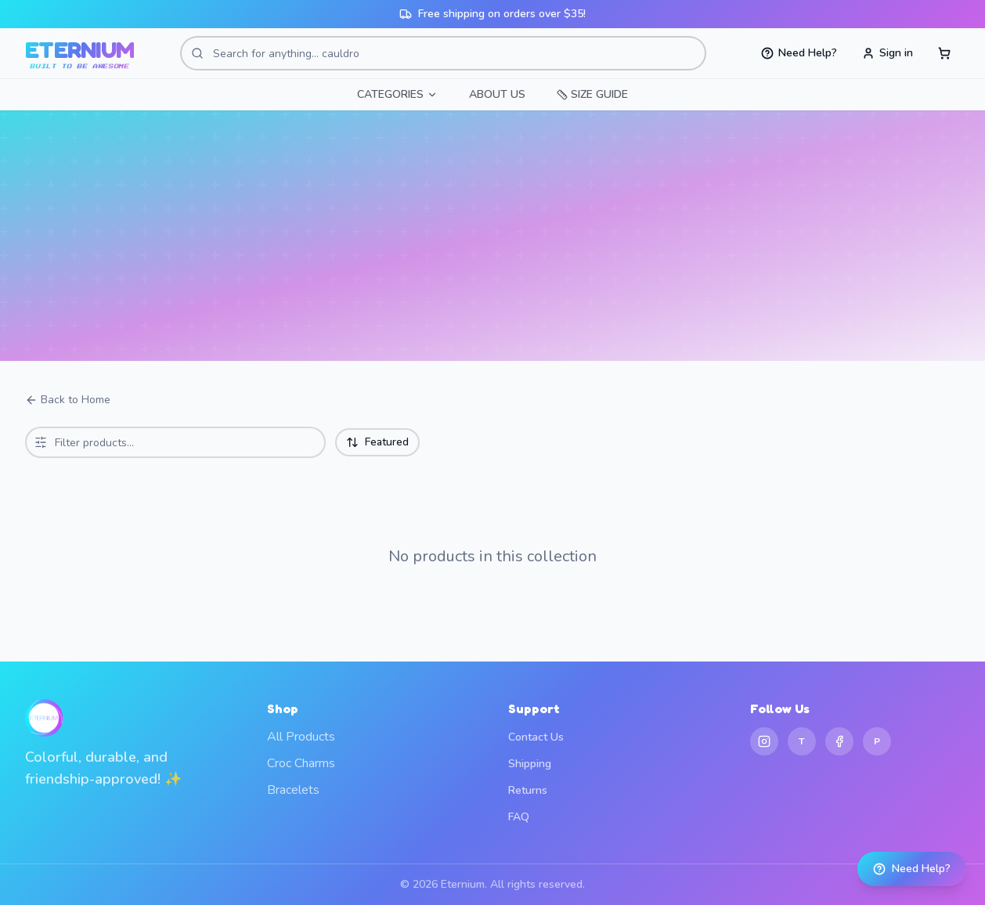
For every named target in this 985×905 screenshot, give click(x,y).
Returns (527, 790)
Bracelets (293, 790)
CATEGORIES (397, 94)
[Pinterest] (877, 741)
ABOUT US (497, 94)
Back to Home (67, 399)
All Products (301, 736)
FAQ (518, 816)
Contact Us (536, 737)
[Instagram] (764, 741)
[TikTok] (802, 741)
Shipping (529, 763)
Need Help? (912, 868)
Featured (377, 441)
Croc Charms (301, 763)
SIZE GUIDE (592, 94)
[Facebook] (839, 741)
